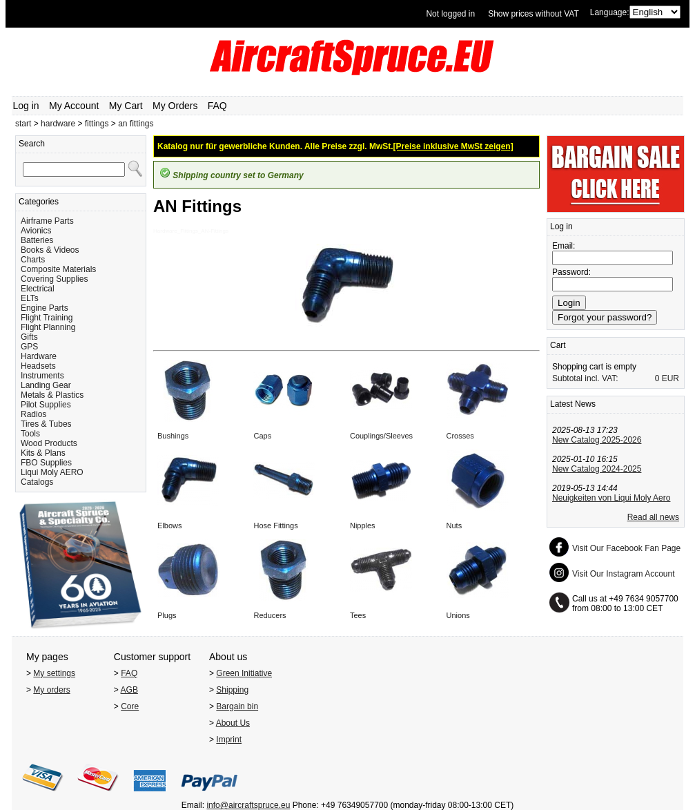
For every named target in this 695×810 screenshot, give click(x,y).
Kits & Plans (43, 453)
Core (130, 706)
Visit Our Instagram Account (623, 574)
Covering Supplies (54, 279)
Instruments (42, 375)
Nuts (454, 525)
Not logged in (450, 14)
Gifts (29, 337)
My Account (74, 105)
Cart (558, 345)
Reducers (269, 615)
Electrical (38, 288)
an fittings (135, 123)
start (23, 123)
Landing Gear (46, 385)
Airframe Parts (47, 221)
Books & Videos (50, 250)
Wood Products (49, 443)
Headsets (38, 366)
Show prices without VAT (533, 14)
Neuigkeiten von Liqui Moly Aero (611, 498)
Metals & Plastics (52, 395)
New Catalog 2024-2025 (596, 469)
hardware (58, 123)
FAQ (217, 105)
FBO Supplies (46, 462)
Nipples (362, 525)
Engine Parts (44, 308)
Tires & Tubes (46, 424)
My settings (54, 673)
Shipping (232, 690)
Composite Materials (58, 269)
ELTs (30, 298)
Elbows (169, 525)
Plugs (167, 615)
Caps (262, 436)
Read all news (653, 517)
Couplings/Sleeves (381, 436)
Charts (33, 259)
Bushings (172, 436)
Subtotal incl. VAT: (585, 378)
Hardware (39, 356)
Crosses (460, 436)
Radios (33, 414)
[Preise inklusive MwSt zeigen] (453, 146)
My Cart (126, 105)
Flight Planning (48, 327)
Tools (30, 433)
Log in (26, 105)
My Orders (175, 105)
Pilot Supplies (46, 404)
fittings (97, 123)
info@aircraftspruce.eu (248, 805)
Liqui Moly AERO (52, 472)
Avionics (36, 230)
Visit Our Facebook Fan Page (626, 548)
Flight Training (46, 317)
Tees (358, 615)
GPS (29, 346)
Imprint (229, 739)
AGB (129, 690)
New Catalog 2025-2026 (596, 440)
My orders (51, 690)
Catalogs (37, 482)
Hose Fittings (275, 525)
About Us (233, 723)
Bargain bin (237, 706)
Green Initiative (244, 673)
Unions (458, 615)
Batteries (37, 240)
